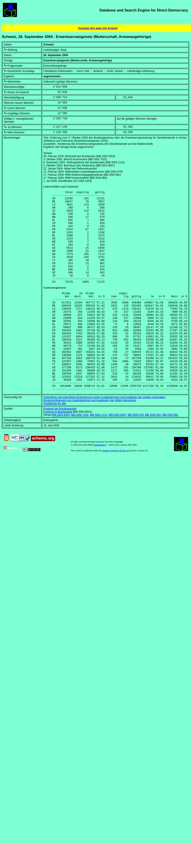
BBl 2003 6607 (117, 455)
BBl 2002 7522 (80, 455)
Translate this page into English (98, 28)
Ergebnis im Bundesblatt (57, 452)
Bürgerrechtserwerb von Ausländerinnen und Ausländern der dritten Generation (89, 441)
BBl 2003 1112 (98, 455)
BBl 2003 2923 (61, 455)
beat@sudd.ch (100, 486)
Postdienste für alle (54, 444)
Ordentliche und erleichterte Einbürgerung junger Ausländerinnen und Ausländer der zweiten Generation (104, 438)
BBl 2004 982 (170, 455)
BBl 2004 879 (136, 455)
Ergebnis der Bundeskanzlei (59, 449)
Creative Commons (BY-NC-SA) (116, 492)
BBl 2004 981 (153, 455)
